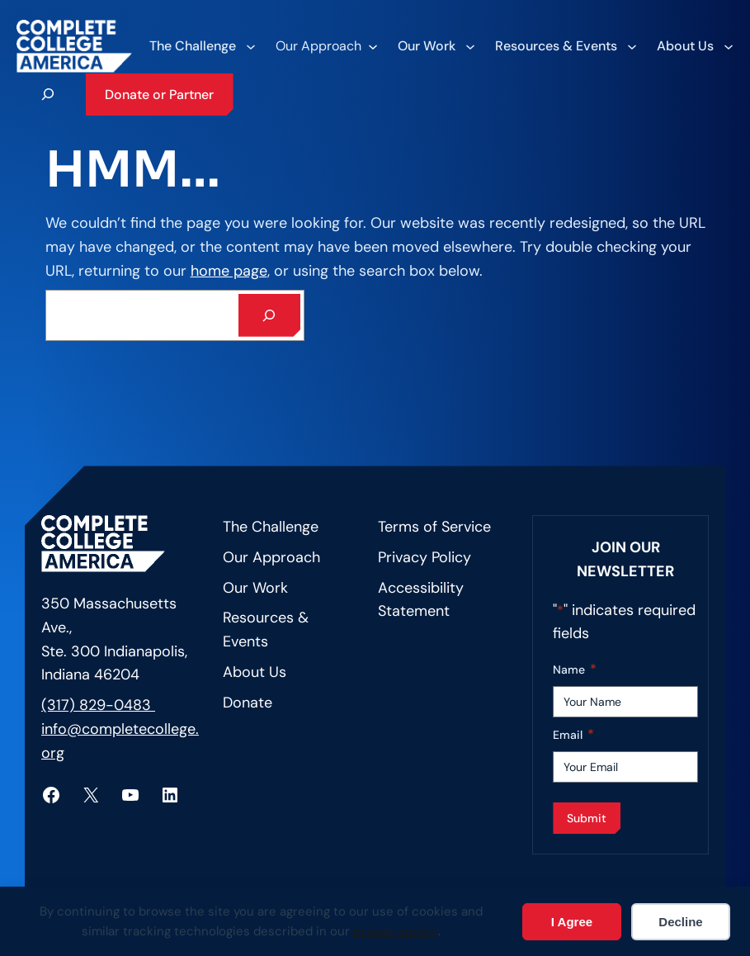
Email (573, 735)
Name (575, 669)
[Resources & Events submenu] (565, 46)
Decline (680, 922)
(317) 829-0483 (98, 705)
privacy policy (395, 931)
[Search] (269, 315)
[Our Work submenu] (436, 46)
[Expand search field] (48, 94)
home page (229, 271)
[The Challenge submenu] (201, 46)
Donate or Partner (159, 94)
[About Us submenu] (694, 46)
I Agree (571, 922)
